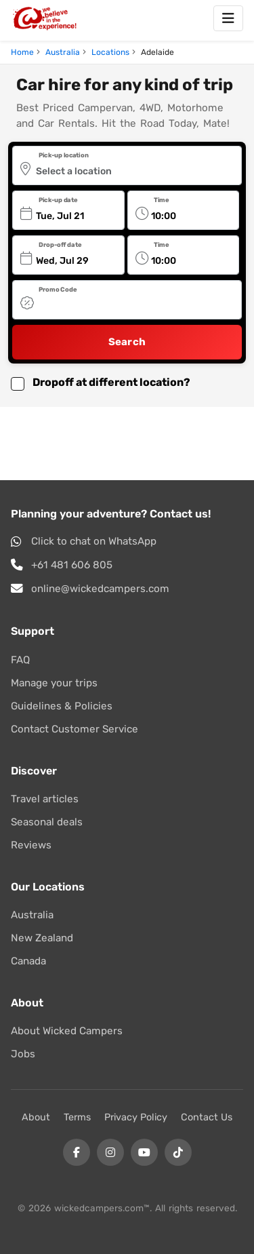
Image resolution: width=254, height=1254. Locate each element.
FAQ (20, 660)
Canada (28, 961)
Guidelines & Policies (61, 706)
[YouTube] (144, 1152)
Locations (110, 52)
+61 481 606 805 (71, 565)
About (36, 1117)
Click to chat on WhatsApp (93, 541)
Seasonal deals (47, 822)
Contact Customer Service (74, 729)
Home (22, 52)
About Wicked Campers (67, 1031)
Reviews (31, 845)
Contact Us (206, 1117)
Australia (62, 52)
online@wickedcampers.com (100, 589)
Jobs (23, 1054)
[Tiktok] (178, 1152)
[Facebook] (76, 1152)
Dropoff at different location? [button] (111, 382)
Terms (77, 1117)
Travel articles (45, 799)
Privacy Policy (135, 1117)
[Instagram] (110, 1152)
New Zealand (42, 938)
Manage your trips (54, 683)
